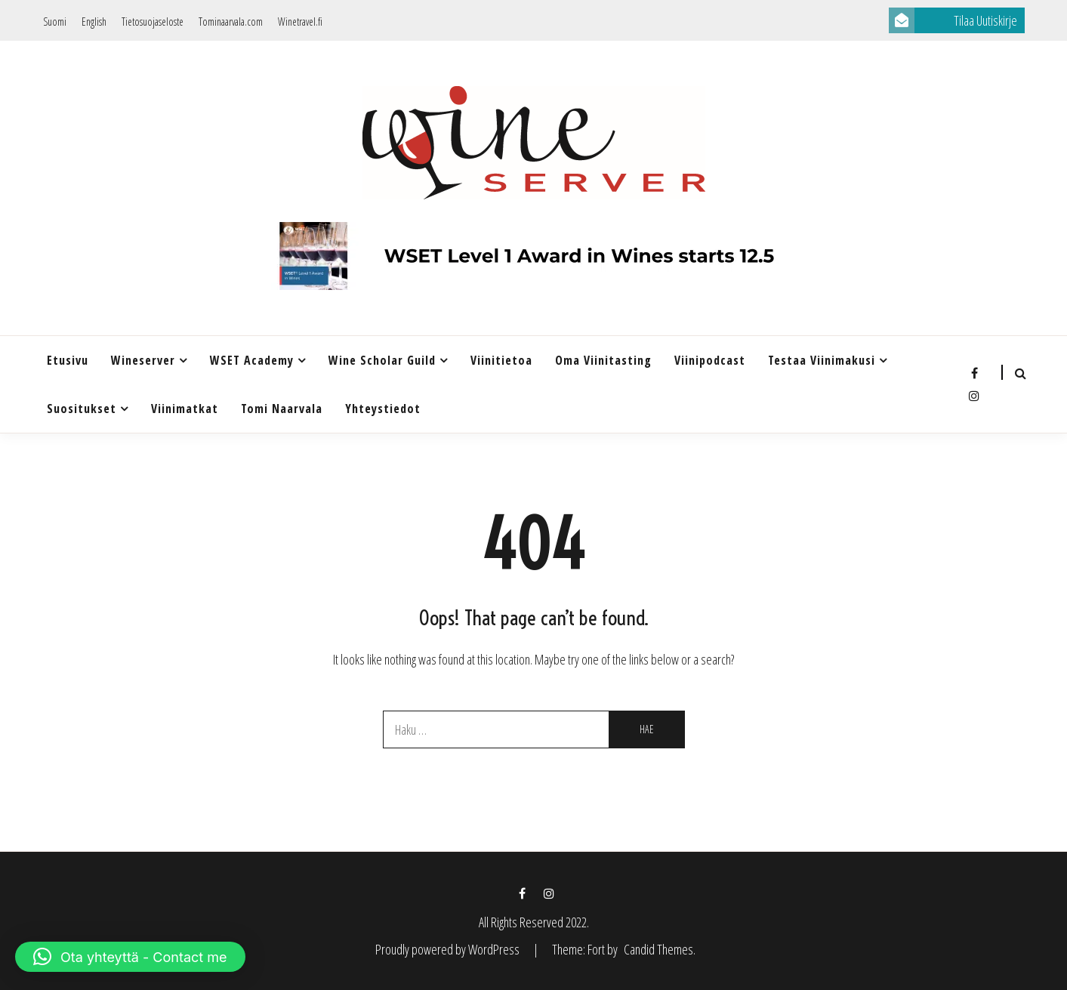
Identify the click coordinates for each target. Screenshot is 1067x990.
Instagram (974, 395)
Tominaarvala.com (231, 21)
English (94, 21)
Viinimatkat (184, 408)
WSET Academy (252, 360)
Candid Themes (658, 949)
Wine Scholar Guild (382, 360)
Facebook (974, 373)
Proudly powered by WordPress (448, 949)
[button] (130, 957)
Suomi (54, 21)
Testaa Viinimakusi (821, 360)
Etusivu (67, 360)
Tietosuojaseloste (152, 21)
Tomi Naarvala (281, 408)
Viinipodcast (709, 360)
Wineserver (143, 360)
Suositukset (81, 408)
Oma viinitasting (603, 360)
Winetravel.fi (300, 21)
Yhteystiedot (383, 408)
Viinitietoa (501, 360)
